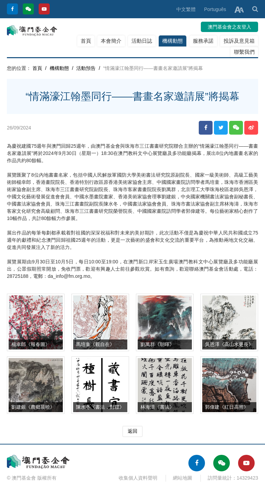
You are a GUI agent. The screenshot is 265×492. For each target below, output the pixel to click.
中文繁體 (186, 9)
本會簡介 (111, 41)
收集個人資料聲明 (138, 478)
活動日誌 (141, 41)
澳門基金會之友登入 (229, 27)
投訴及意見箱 (239, 41)
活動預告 (86, 68)
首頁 (86, 41)
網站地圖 (182, 478)
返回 (132, 431)
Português (215, 9)
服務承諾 (203, 41)
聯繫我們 (244, 52)
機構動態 (172, 41)
